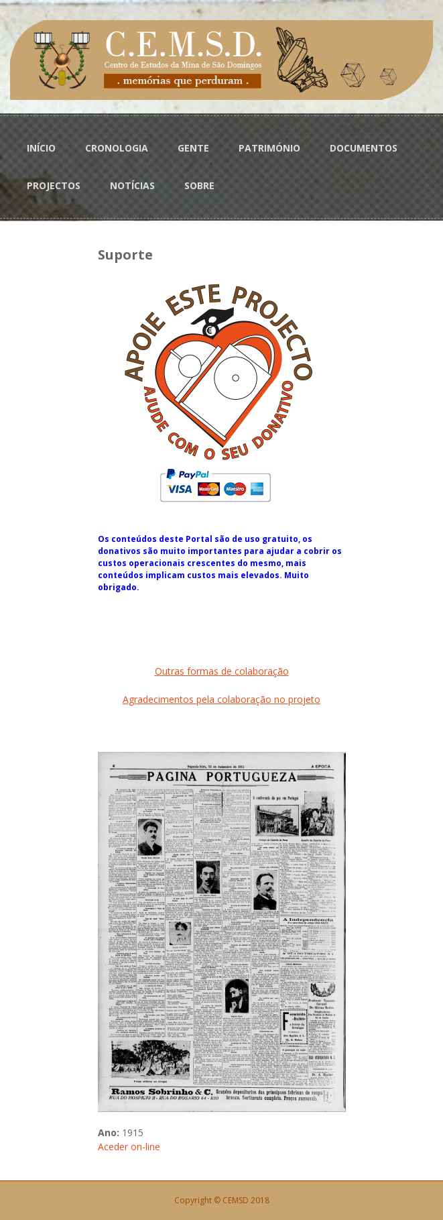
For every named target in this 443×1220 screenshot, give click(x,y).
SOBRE (199, 185)
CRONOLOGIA (116, 148)
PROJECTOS (53, 185)
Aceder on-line (129, 1146)
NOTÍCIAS (132, 185)
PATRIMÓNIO (269, 148)
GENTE (193, 148)
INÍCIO (41, 148)
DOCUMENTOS (363, 148)
